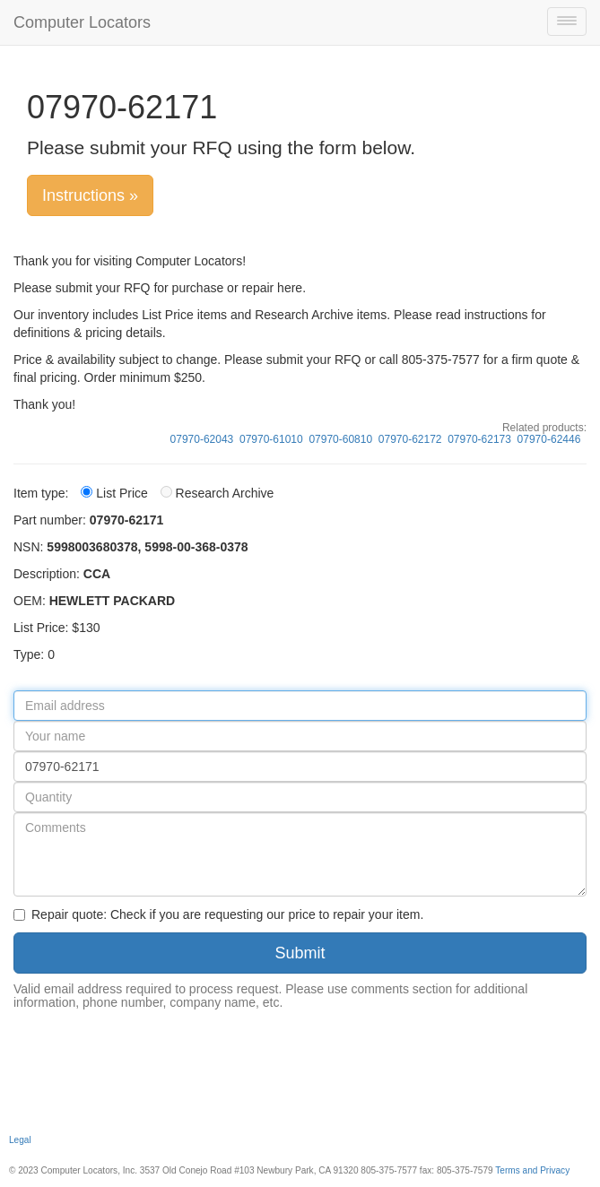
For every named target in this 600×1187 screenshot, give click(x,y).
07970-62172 (410, 439)
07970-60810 (340, 439)
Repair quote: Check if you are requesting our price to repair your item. (218, 914)
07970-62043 (202, 439)
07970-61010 (271, 439)
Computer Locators (82, 22)
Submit (299, 953)
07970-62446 (549, 439)
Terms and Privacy (532, 1170)
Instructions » (90, 195)
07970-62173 (479, 439)
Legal (20, 1140)
